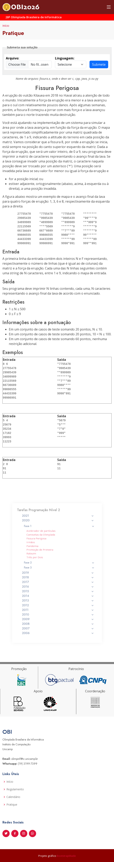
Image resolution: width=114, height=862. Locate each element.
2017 (58, 579)
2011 (58, 600)
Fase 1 (58, 538)
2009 (58, 607)
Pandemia (38, 552)
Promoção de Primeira (44, 555)
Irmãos (37, 550)
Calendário (13, 797)
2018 (58, 576)
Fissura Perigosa (41, 547)
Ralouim (37, 558)
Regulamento (15, 789)
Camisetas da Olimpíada (44, 544)
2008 (58, 610)
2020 (58, 533)
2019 (58, 572)
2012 (58, 597)
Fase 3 (58, 568)
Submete (99, 64)
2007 (58, 614)
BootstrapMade (66, 856)
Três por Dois (40, 561)
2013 (58, 593)
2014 (58, 590)
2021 (58, 530)
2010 (58, 604)
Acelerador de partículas (45, 541)
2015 (58, 586)
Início (5, 26)
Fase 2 (58, 565)
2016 (58, 583)
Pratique (11, 804)
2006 (58, 617)
